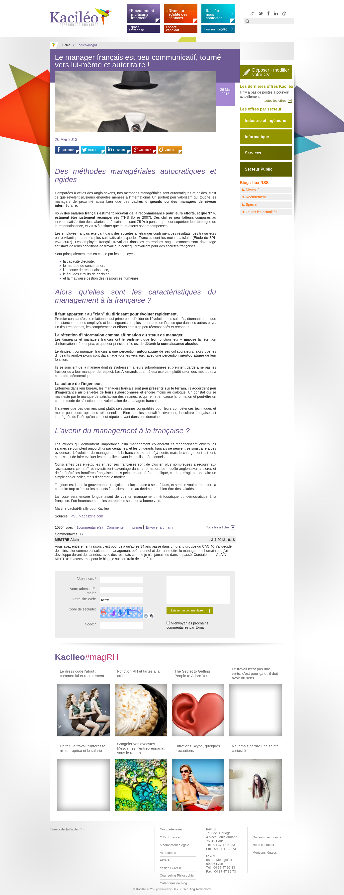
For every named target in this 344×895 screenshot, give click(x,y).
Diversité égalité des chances (180, 13)
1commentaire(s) (90, 527)
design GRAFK (170, 868)
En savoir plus (218, 28)
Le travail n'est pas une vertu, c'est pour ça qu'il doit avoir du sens (255, 673)
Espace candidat (180, 28)
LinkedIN (276, 13)
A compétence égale (174, 845)
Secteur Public (258, 169)
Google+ (252, 13)
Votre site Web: (84, 599)
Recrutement (256, 197)
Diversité (252, 190)
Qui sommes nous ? (267, 837)
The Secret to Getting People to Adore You (192, 673)
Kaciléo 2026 (144, 889)
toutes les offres (274, 100)
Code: (90, 624)
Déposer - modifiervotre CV (270, 72)
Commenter (115, 527)
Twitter (261, 13)
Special (251, 204)
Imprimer (135, 527)
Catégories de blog (173, 883)
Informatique (257, 137)
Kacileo (86, 657)
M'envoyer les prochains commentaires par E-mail (187, 625)
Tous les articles (217, 527)
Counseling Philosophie (177, 875)
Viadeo (284, 13)
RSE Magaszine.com (87, 516)
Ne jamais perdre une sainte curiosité (255, 748)
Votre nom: (86, 579)
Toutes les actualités (261, 212)
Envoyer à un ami (159, 527)
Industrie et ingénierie (265, 120)
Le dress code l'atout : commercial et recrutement (82, 673)
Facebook (268, 13)
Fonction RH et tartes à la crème (138, 673)
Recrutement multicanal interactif (143, 13)
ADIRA (165, 860)
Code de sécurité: (82, 609)
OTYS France (169, 837)
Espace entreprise (143, 28)
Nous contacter (263, 845)
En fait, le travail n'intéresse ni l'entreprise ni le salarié (82, 748)
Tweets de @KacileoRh (67, 829)
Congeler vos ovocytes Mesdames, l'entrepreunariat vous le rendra (141, 748)
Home (66, 45)
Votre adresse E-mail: (83, 591)
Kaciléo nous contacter (218, 13)
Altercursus (168, 853)
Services (253, 153)
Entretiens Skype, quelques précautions (197, 748)
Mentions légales (265, 852)
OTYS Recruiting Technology (191, 889)
